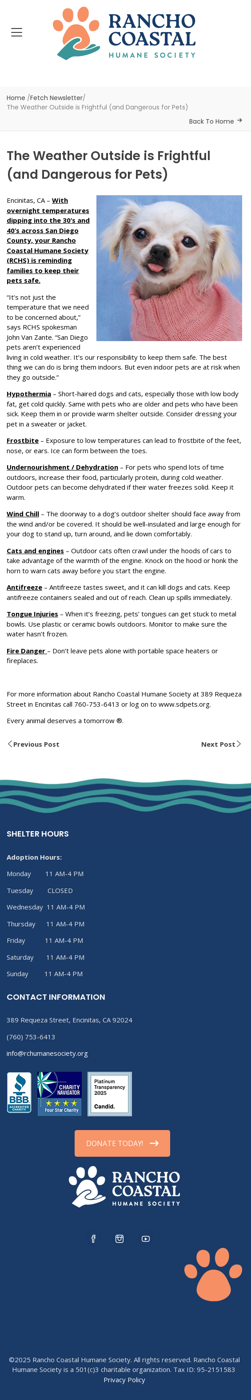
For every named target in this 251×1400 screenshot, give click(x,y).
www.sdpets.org (184, 704)
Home (16, 97)
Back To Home (211, 121)
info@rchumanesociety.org (47, 1053)
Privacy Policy (124, 1379)
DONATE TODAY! (122, 1143)
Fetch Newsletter (56, 97)
